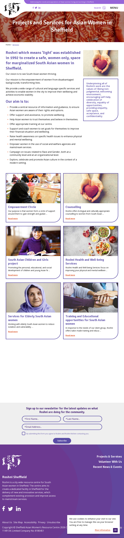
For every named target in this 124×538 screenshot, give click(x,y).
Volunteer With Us (110, 462)
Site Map (18, 522)
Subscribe (62, 440)
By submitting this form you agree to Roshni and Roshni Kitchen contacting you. (57, 433)
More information (102, 530)
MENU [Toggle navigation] (114, 7)
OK (115, 530)
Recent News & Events (107, 467)
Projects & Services (109, 456)
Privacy (41, 522)
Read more (13, 218)
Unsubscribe (53, 522)
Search (100, 8)
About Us (7, 522)
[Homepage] (12, 9)
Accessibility (30, 522)
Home (8, 45)
